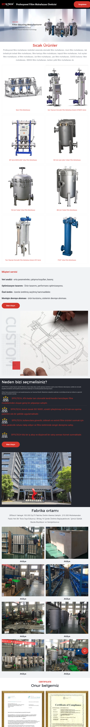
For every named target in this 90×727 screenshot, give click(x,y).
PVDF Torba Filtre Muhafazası (67, 259)
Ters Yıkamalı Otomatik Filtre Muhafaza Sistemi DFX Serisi (23, 259)
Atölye (23, 560)
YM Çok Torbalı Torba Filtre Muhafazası (23, 209)
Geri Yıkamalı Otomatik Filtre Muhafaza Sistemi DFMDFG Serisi (67, 110)
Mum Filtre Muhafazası (23, 110)
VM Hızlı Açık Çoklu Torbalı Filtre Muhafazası (66, 159)
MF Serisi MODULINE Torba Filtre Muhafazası (23, 159)
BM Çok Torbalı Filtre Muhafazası (66, 209)
